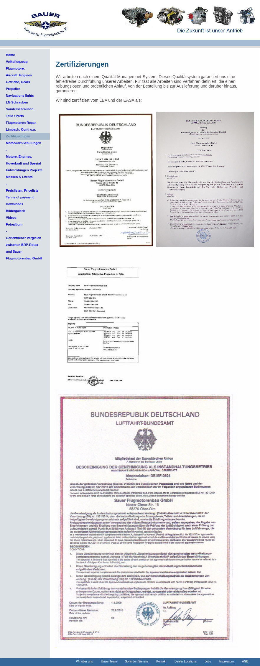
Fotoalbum (14, 224)
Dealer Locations (186, 661)
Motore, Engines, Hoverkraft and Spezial (23, 160)
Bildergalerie (16, 211)
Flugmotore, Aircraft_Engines (19, 72)
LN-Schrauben (17, 102)
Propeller (13, 89)
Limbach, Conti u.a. (21, 129)
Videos (11, 217)
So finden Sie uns (136, 661)
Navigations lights (20, 95)
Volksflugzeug (17, 61)
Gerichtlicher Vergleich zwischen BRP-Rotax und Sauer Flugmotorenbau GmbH (24, 248)
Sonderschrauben (20, 109)
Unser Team (109, 661)
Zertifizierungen (18, 136)
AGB (245, 661)
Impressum (226, 661)
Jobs (208, 661)
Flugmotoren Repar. (21, 122)
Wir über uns (84, 661)
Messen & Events (19, 177)
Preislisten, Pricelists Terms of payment (22, 194)
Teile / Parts (15, 116)
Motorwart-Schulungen (23, 143)
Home (10, 55)
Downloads (14, 204)
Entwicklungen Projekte (24, 170)
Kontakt (161, 661)
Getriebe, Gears (18, 82)
